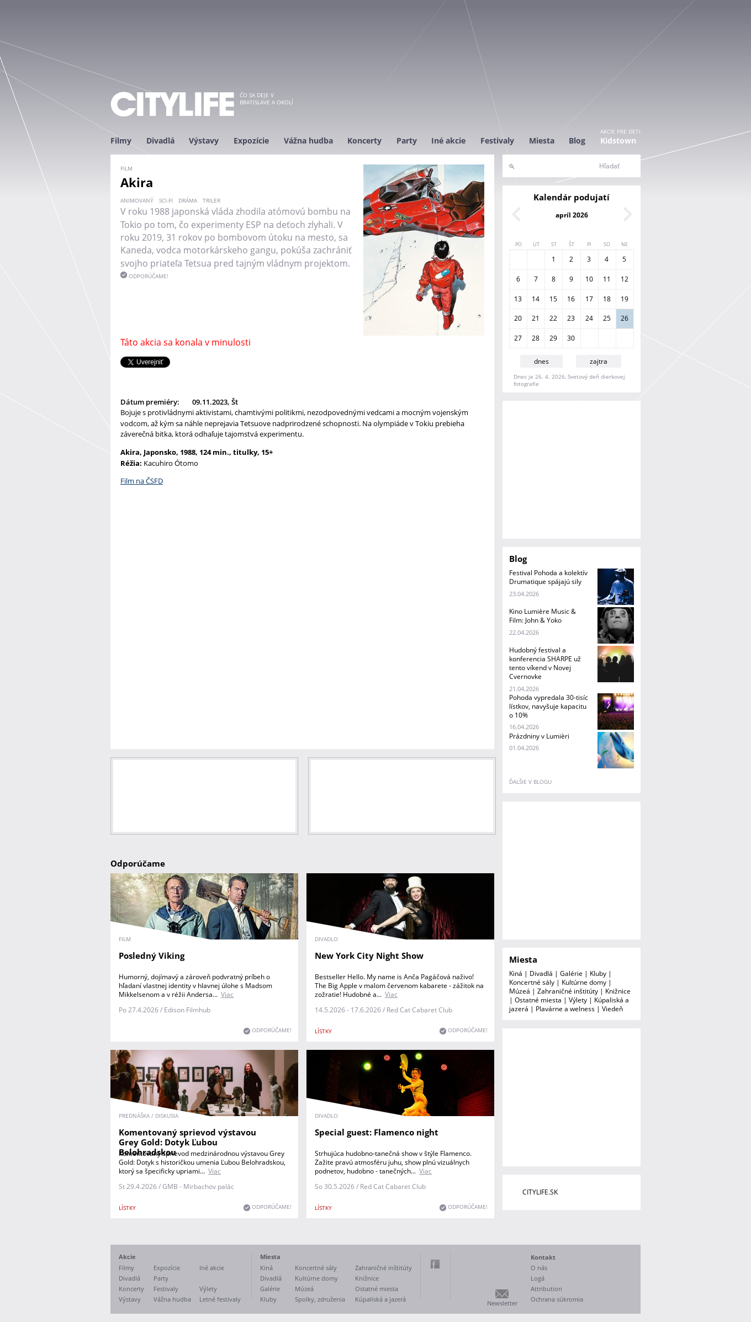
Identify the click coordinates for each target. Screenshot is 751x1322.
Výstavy (204, 140)
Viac (227, 994)
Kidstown (618, 140)
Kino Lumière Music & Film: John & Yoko (542, 616)
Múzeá (519, 991)
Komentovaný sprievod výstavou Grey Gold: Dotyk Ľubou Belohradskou (187, 1142)
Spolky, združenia (320, 1299)
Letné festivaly (220, 1299)
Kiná (515, 973)
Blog (577, 140)
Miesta (541, 140)
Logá (537, 1278)
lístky (323, 1031)
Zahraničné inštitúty (567, 991)
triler (211, 200)
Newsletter (502, 1303)
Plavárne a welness (565, 1008)
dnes (541, 361)
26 (624, 318)
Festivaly (497, 140)
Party (406, 140)
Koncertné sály (531, 982)
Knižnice (618, 991)
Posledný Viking (151, 955)
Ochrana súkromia (557, 1299)
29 (553, 338)
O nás (539, 1267)
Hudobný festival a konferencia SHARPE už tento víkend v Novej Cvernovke (545, 663)
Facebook (435, 1264)
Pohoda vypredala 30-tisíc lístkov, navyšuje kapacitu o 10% (548, 706)
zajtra (598, 361)
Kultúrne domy (584, 982)
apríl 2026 (572, 215)
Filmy (120, 140)
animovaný (137, 200)
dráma (187, 200)
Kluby (598, 973)
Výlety (578, 1000)
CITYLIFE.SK (540, 1192)
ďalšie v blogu (530, 781)
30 (571, 338)
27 (518, 338)
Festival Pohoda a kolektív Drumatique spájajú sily (548, 577)
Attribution (546, 1288)
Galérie (571, 973)
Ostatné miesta (538, 1000)
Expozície (251, 140)
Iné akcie (448, 140)
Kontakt (543, 1257)
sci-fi (166, 200)
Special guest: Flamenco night (376, 1132)
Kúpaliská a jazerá (380, 1299)
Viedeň (612, 1008)
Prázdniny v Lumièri (539, 736)
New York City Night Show (369, 955)
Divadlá (160, 140)
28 (536, 338)
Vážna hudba (308, 140)
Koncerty (364, 140)
